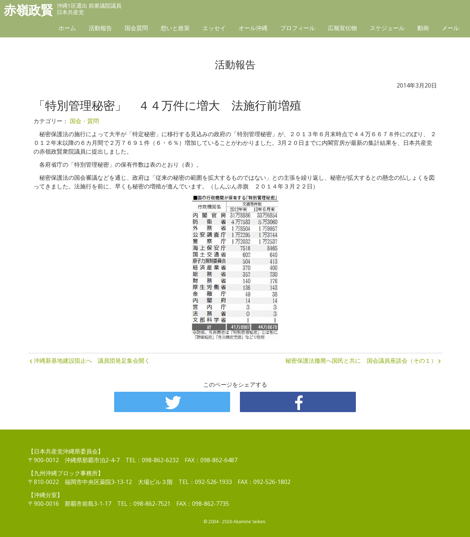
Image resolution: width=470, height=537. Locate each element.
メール (450, 28)
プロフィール (297, 28)
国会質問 (136, 28)
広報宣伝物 (342, 28)
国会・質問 (84, 121)
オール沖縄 (253, 28)
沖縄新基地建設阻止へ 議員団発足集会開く (92, 361)
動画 (423, 28)
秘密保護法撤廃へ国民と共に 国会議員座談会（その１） (361, 361)
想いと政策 (175, 28)
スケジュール (387, 28)
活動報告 (100, 28)
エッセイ (214, 28)
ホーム (67, 28)
